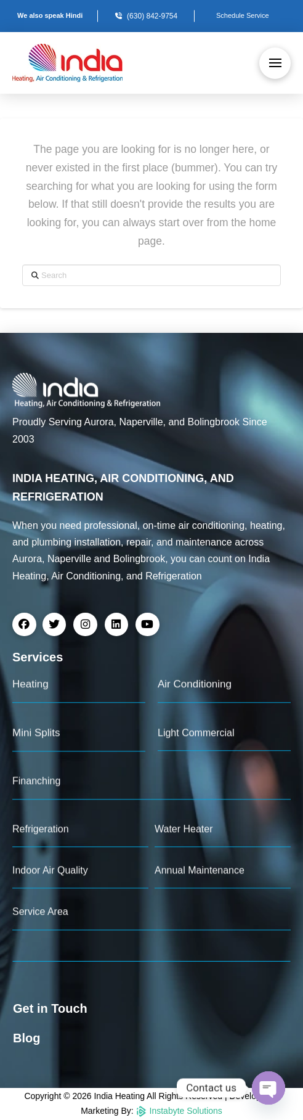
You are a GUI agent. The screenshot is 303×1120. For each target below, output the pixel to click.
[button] (275, 63)
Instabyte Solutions (179, 1111)
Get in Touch (50, 1008)
